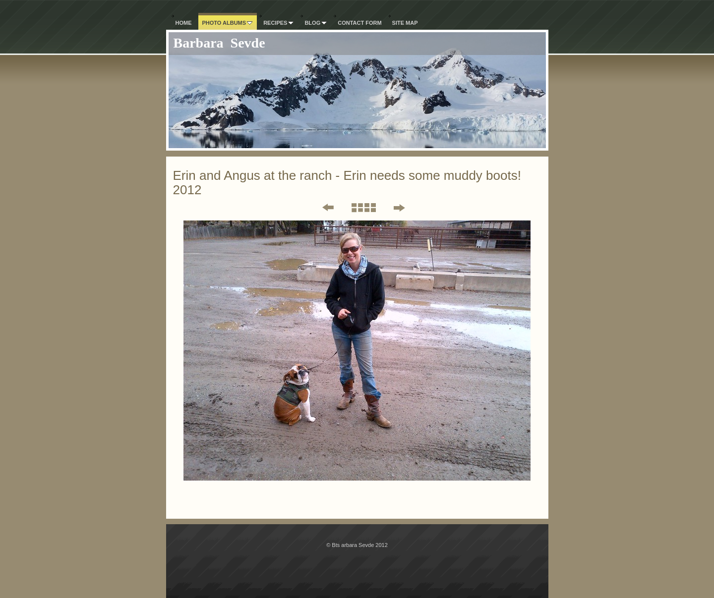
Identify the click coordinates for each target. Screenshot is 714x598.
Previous (321, 207)
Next (399, 207)
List (363, 207)
